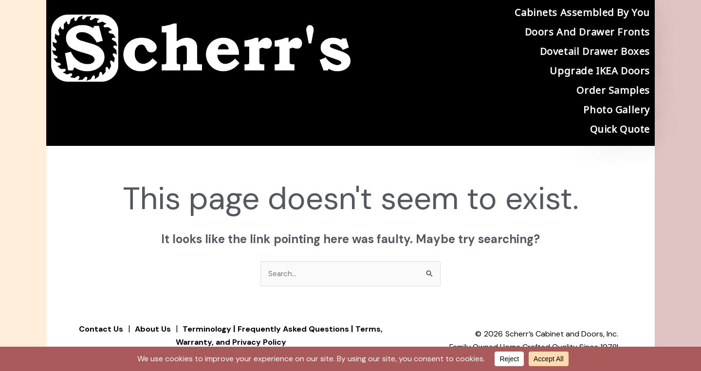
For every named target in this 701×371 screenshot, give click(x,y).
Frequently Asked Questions (296, 329)
